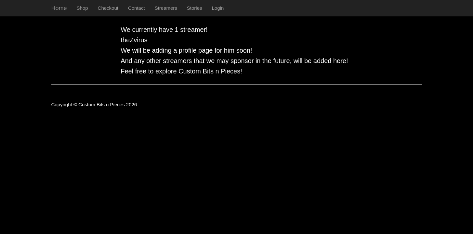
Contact (136, 8)
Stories (194, 8)
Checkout (108, 8)
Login (218, 8)
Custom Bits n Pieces (209, 71)
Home (59, 8)
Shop (82, 8)
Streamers (166, 8)
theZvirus (134, 40)
